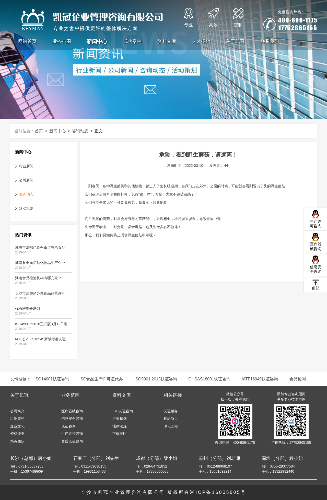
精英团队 (17, 441)
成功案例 (132, 41)
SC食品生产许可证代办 (101, 379)
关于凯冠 (235, 41)
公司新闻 (26, 180)
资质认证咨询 (72, 441)
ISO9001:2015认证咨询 (155, 379)
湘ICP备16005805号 (218, 492)
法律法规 (119, 426)
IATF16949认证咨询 (260, 379)
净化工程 (171, 426)
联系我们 (270, 41)
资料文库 (167, 41)
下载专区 (119, 434)
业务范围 (62, 41)
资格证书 (17, 434)
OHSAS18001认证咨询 (209, 379)
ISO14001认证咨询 (51, 379)
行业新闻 (26, 166)
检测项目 (171, 418)
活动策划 (26, 208)
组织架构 (17, 418)
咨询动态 (80, 131)
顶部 (315, 285)
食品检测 (297, 379)
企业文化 (17, 426)
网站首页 (27, 41)
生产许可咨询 (315, 219)
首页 (39, 131)
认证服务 (171, 411)
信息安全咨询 (315, 264)
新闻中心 (97, 41)
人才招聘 (201, 41)
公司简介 (17, 411)
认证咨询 (68, 426)
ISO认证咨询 (122, 411)
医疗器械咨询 (315, 241)
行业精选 (119, 418)
